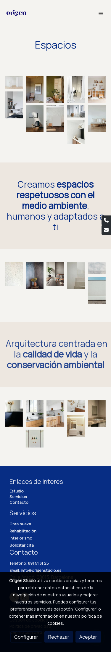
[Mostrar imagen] (14, 82)
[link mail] (106, 230)
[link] (16, 13)
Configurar (26, 637)
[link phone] (106, 220)
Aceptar (88, 637)
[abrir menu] (101, 13)
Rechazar (58, 637)
